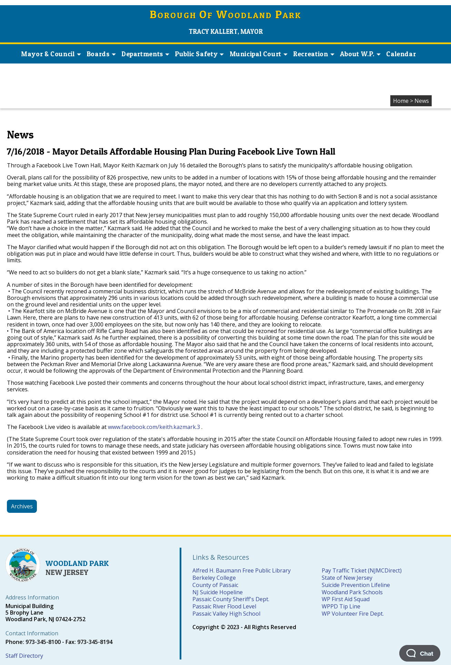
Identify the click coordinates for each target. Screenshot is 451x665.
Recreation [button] (313, 54)
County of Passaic (215, 585)
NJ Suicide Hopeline (217, 592)
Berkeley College (214, 577)
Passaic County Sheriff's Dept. (230, 599)
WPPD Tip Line (341, 606)
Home (401, 101)
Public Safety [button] (199, 54)
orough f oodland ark (226, 15)
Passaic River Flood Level (224, 606)
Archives (22, 506)
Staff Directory (24, 655)
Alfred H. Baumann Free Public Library (241, 570)
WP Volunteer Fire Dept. (353, 613)
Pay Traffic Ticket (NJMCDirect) (362, 570)
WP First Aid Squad (346, 599)
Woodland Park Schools (352, 592)
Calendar (401, 54)
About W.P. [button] (360, 54)
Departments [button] (145, 54)
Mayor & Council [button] (51, 54)
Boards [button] (101, 54)
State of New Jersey (347, 577)
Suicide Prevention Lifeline (356, 585)
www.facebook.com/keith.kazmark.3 (154, 427)
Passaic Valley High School (226, 613)
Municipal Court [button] (259, 54)
